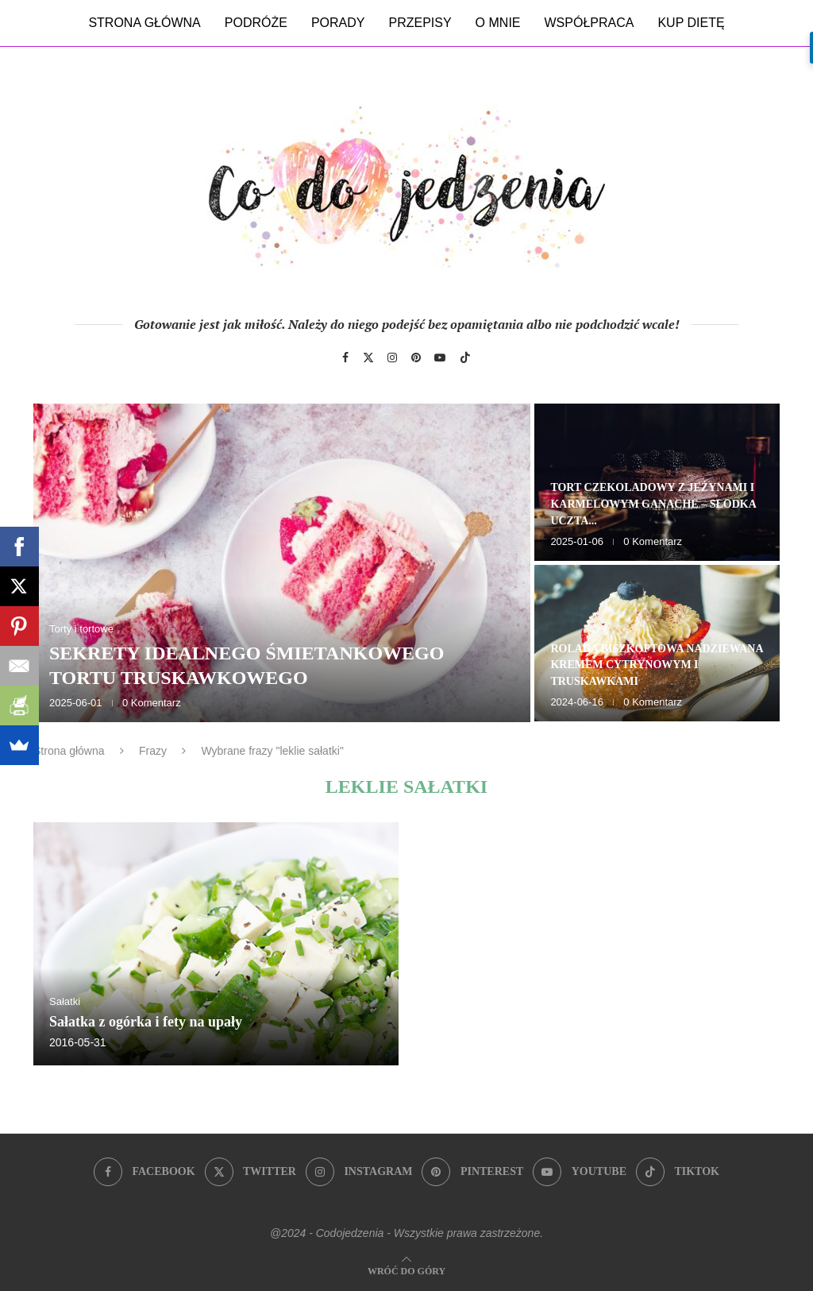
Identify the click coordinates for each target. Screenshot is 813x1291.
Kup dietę (690, 22)
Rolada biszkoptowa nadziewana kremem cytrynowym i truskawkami (656, 665)
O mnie (498, 22)
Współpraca (589, 22)
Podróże (256, 22)
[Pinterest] (416, 357)
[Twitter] (368, 357)
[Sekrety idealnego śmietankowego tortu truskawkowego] (281, 563)
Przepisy (419, 22)
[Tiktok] (465, 357)
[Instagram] (392, 357)
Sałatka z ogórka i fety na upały (145, 1022)
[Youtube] (439, 357)
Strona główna (144, 22)
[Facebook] (345, 357)
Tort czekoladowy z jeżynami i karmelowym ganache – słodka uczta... (653, 504)
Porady (338, 22)
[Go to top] (406, 1270)
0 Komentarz (151, 703)
